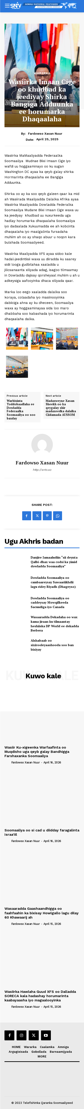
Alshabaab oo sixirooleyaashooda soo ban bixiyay (52, 644)
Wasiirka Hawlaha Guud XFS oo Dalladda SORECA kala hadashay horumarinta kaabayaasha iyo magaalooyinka (40, 995)
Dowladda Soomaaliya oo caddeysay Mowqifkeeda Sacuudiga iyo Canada (50, 602)
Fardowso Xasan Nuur (45, 133)
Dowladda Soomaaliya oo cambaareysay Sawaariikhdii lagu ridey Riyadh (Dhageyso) (53, 581)
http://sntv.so (42, 469)
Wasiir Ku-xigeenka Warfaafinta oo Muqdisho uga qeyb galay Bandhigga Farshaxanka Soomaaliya (36, 751)
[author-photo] (7, 762)
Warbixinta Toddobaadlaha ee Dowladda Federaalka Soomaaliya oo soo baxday (21, 409)
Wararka (42, 73)
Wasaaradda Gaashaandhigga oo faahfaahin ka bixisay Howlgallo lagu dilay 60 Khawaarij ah (41, 912)
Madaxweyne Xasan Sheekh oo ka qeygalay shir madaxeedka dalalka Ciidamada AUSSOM (61, 408)
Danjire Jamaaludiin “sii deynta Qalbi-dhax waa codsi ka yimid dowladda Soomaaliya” (54, 561)
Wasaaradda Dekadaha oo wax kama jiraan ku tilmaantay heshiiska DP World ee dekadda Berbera (55, 623)
